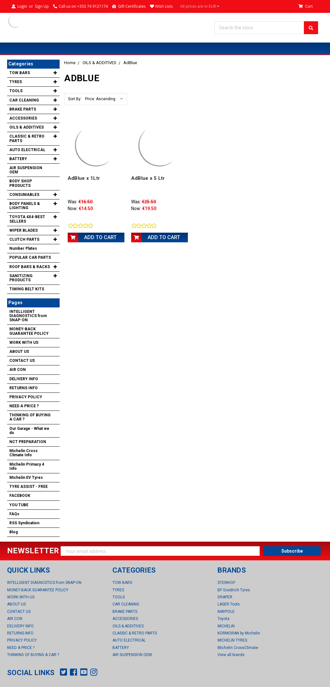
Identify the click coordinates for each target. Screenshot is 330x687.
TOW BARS (19, 73)
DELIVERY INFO (23, 379)
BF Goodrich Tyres (234, 590)
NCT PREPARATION (27, 442)
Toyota (223, 618)
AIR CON (17, 369)
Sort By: (75, 99)
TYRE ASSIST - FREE (28, 486)
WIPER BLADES (23, 230)
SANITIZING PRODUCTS (21, 278)
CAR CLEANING (24, 100)
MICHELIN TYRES (232, 640)
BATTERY (18, 159)
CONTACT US (22, 360)
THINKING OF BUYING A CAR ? (30, 417)
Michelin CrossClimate (238, 647)
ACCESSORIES (23, 118)
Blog (13, 532)
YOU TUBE (18, 505)
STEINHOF (226, 582)
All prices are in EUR (199, 6)
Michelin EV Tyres (26, 477)
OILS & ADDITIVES (99, 62)
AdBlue (130, 62)
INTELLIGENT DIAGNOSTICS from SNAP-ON (28, 315)
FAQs (14, 514)
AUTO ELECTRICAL (27, 150)
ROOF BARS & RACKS (29, 267)
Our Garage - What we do (29, 430)
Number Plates (23, 248)
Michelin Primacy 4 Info (26, 466)
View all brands (231, 655)
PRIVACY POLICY (25, 397)
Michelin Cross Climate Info (23, 453)
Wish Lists (164, 6)
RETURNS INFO (23, 388)
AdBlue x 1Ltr (84, 178)
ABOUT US (19, 351)
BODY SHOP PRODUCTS (20, 183)
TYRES (15, 82)
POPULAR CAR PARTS (30, 257)
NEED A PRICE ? (24, 406)
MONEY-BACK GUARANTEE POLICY (29, 331)
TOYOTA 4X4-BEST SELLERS (27, 219)
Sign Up (42, 6)
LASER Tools (229, 604)
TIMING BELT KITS (26, 289)
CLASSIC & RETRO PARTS (26, 138)
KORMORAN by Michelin (239, 633)
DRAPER (225, 597)
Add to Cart (100, 237)
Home (69, 62)
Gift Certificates (132, 6)
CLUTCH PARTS (24, 239)
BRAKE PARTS (22, 109)
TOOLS (16, 91)
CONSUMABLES (24, 194)
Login (22, 6)
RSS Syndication (24, 523)
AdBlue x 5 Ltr (148, 178)
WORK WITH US (23, 342)
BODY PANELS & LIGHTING (24, 205)
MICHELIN (226, 626)
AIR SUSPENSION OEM (25, 170)
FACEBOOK (19, 495)
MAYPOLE (226, 611)
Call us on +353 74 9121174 (83, 6)
